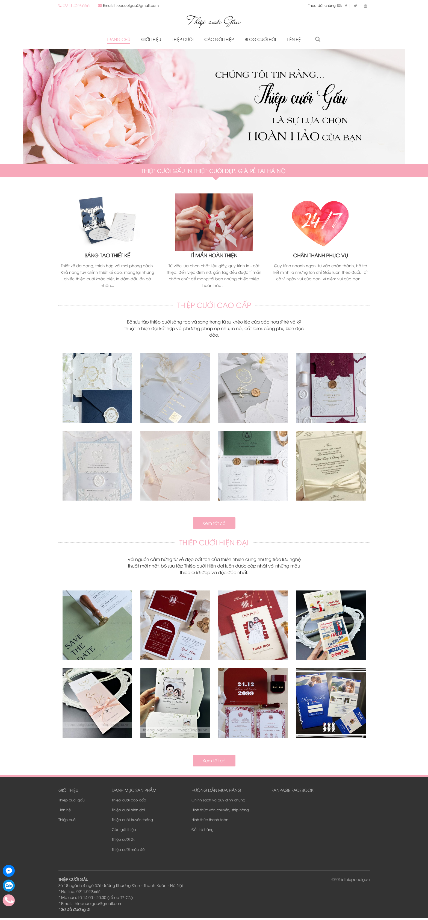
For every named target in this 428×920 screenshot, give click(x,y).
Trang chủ (118, 39)
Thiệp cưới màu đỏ (128, 851)
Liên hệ (294, 39)
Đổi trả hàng (202, 831)
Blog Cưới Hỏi (260, 39)
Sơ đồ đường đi (75, 911)
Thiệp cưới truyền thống (132, 821)
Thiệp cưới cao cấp (129, 802)
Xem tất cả (214, 524)
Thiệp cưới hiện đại (128, 811)
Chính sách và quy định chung (218, 802)
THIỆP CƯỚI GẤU (73, 881)
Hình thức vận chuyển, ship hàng (220, 811)
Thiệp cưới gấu (71, 802)
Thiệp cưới (182, 39)
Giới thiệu (151, 39)
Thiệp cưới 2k (123, 841)
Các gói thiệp (219, 39)
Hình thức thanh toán (209, 821)
